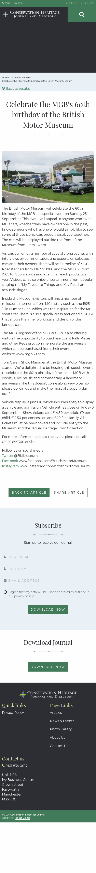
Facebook (10, 461)
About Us (57, 737)
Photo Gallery (61, 729)
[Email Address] (48, 581)
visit (33, 442)
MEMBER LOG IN (80, 3)
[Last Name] (48, 569)
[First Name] (48, 557)
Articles (56, 713)
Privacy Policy (13, 713)
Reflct (22, 817)
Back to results (16, 89)
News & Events (62, 721)
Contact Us (59, 746)
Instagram (10, 466)
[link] (6, 77)
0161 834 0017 (13, 3)
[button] (82, 14)
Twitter (7, 456)
